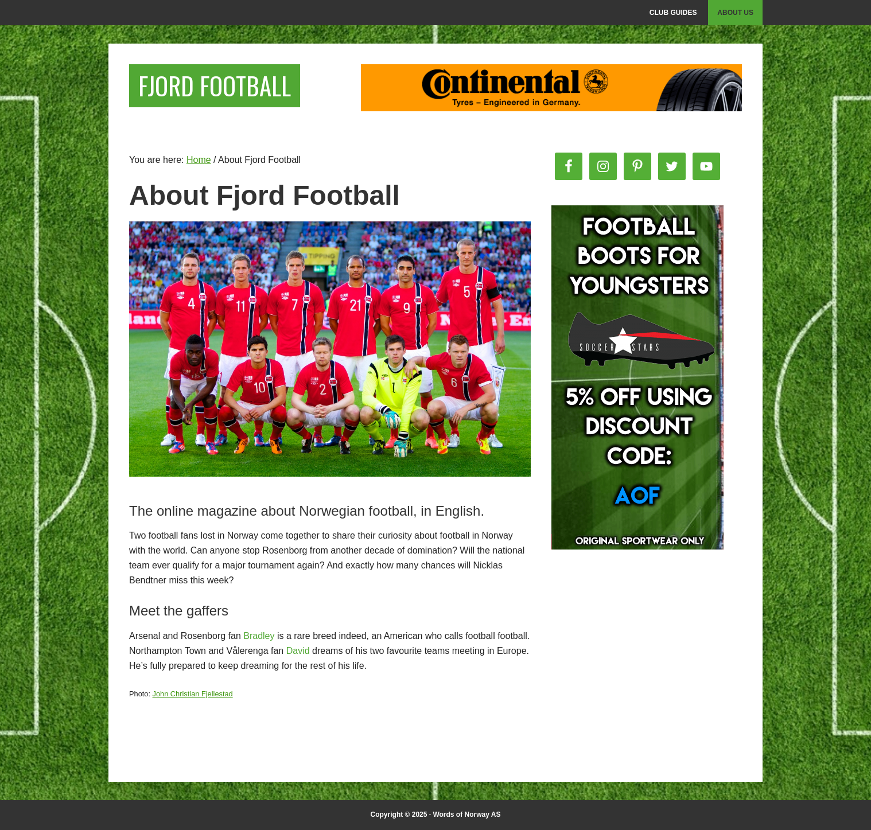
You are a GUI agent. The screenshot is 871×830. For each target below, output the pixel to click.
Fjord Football (222, 87)
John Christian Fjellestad (193, 693)
